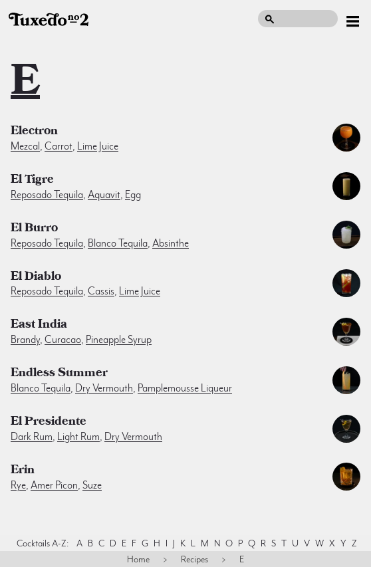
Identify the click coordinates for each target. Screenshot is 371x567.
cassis (101, 291)
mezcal (25, 146)
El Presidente (48, 422)
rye (18, 485)
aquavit (104, 195)
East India (39, 325)
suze (92, 485)
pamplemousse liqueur (185, 388)
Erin (23, 471)
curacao (63, 340)
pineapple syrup (119, 340)
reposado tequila (47, 195)
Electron (34, 132)
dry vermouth (104, 388)
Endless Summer (59, 374)
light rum (78, 437)
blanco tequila (118, 243)
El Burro (34, 229)
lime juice (97, 146)
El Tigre (32, 180)
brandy (25, 340)
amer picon (54, 485)
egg (133, 195)
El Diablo (36, 278)
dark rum (32, 437)
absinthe (170, 243)
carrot (58, 146)
